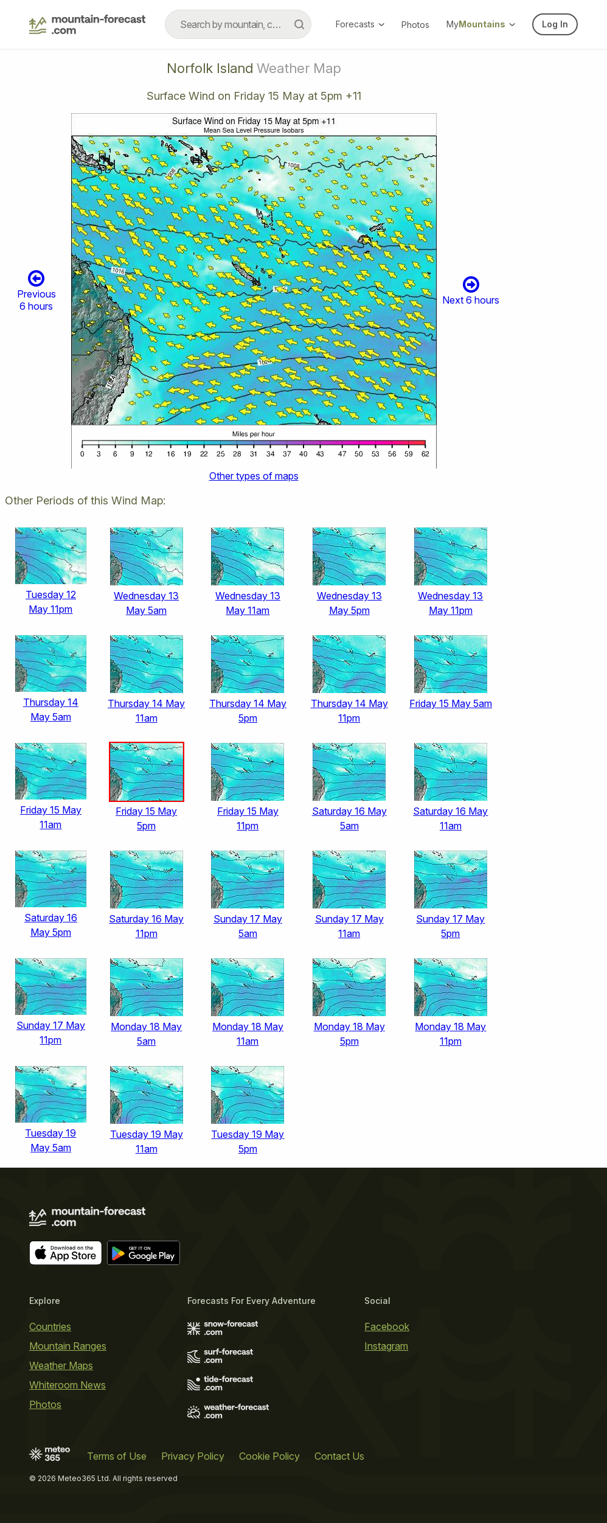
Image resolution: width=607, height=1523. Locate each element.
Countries (50, 1326)
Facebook (386, 1326)
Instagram (386, 1346)
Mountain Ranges (67, 1346)
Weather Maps (61, 1365)
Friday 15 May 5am (450, 703)
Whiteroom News (67, 1385)
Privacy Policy (192, 1456)
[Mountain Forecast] (87, 24)
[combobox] (238, 24)
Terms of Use (117, 1456)
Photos (415, 24)
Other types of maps (254, 476)
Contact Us (339, 1456)
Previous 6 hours (36, 290)
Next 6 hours (470, 290)
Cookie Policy (269, 1456)
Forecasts (360, 24)
